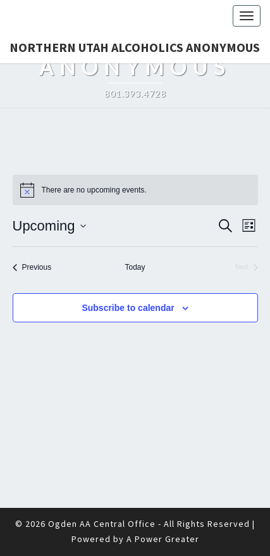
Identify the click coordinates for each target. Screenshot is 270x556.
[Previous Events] (32, 267)
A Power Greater (162, 539)
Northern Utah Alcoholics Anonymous (134, 47)
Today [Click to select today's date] (135, 267)
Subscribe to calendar (128, 308)
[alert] (135, 190)
